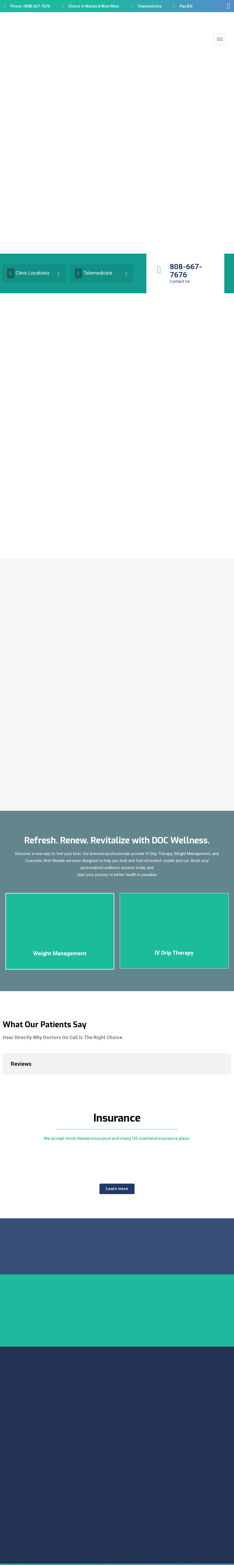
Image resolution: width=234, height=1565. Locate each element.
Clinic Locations (28, 275)
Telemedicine (94, 275)
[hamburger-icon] (220, 39)
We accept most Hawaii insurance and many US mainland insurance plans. (117, 1142)
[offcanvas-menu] (228, 6)
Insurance (117, 1122)
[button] (117, 1192)
